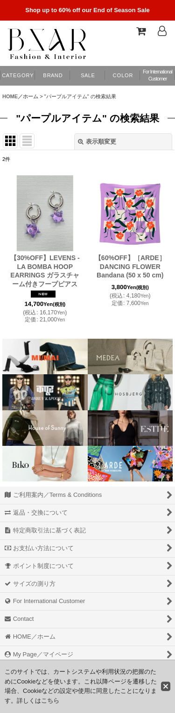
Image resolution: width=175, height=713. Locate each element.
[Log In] (162, 31)
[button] (122, 76)
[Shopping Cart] (140, 31)
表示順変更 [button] (97, 141)
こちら (50, 700)
